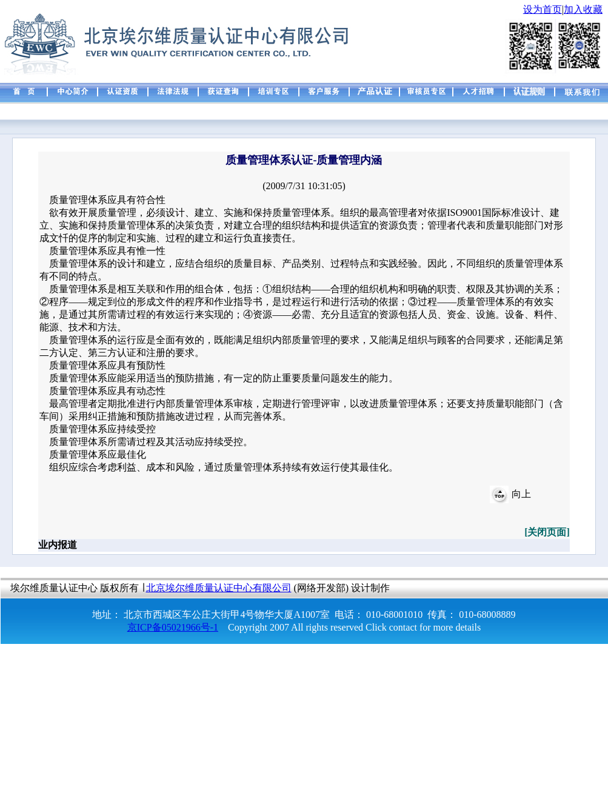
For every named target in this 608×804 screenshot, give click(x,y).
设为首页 (542, 9)
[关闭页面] (547, 532)
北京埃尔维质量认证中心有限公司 (219, 588)
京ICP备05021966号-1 (172, 627)
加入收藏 (583, 9)
